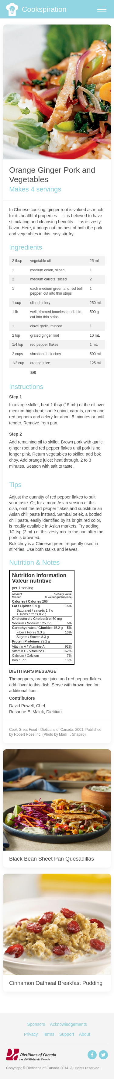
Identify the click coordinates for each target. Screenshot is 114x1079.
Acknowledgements (68, 1024)
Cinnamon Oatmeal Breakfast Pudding (55, 983)
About (84, 1034)
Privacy (31, 1034)
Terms (48, 1034)
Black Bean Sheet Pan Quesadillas (51, 859)
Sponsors (36, 1024)
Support (66, 1034)
